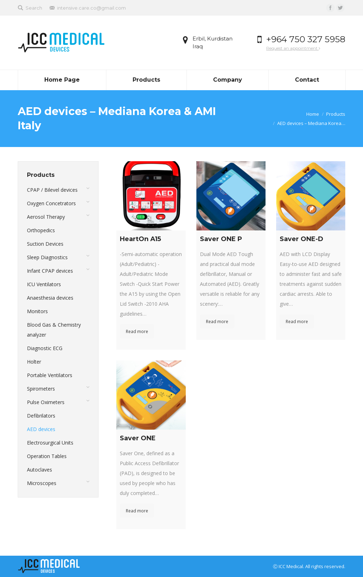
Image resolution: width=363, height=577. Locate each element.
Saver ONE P (221, 239)
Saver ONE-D (301, 239)
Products (335, 114)
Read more (137, 331)
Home (312, 114)
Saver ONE (138, 438)
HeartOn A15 (140, 239)
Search (34, 8)
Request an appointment (293, 48)
